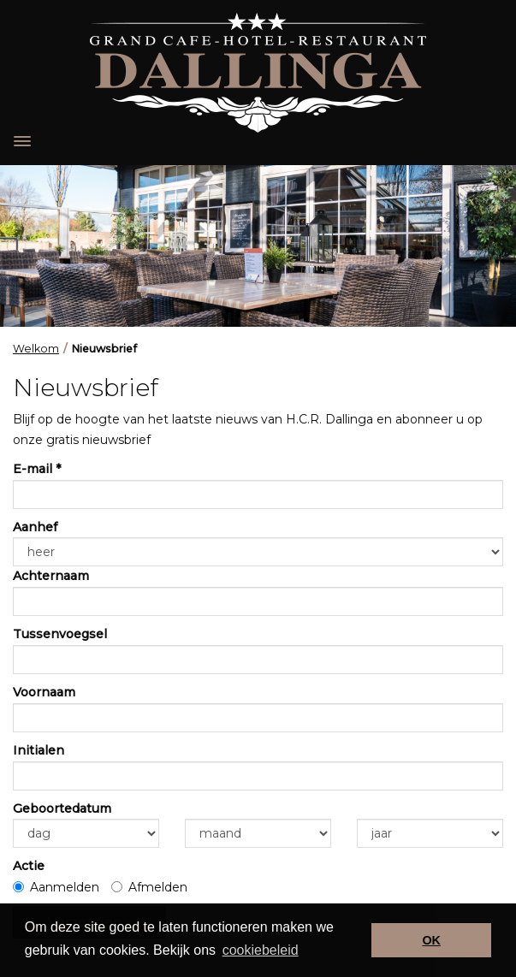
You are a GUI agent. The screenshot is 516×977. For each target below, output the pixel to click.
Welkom (36, 348)
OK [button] (431, 940)
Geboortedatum (62, 808)
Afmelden (149, 887)
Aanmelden (56, 887)
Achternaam (51, 575)
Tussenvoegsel (60, 634)
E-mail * (37, 469)
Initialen (38, 750)
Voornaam (44, 692)
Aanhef (35, 527)
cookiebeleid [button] (260, 950)
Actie (28, 865)
